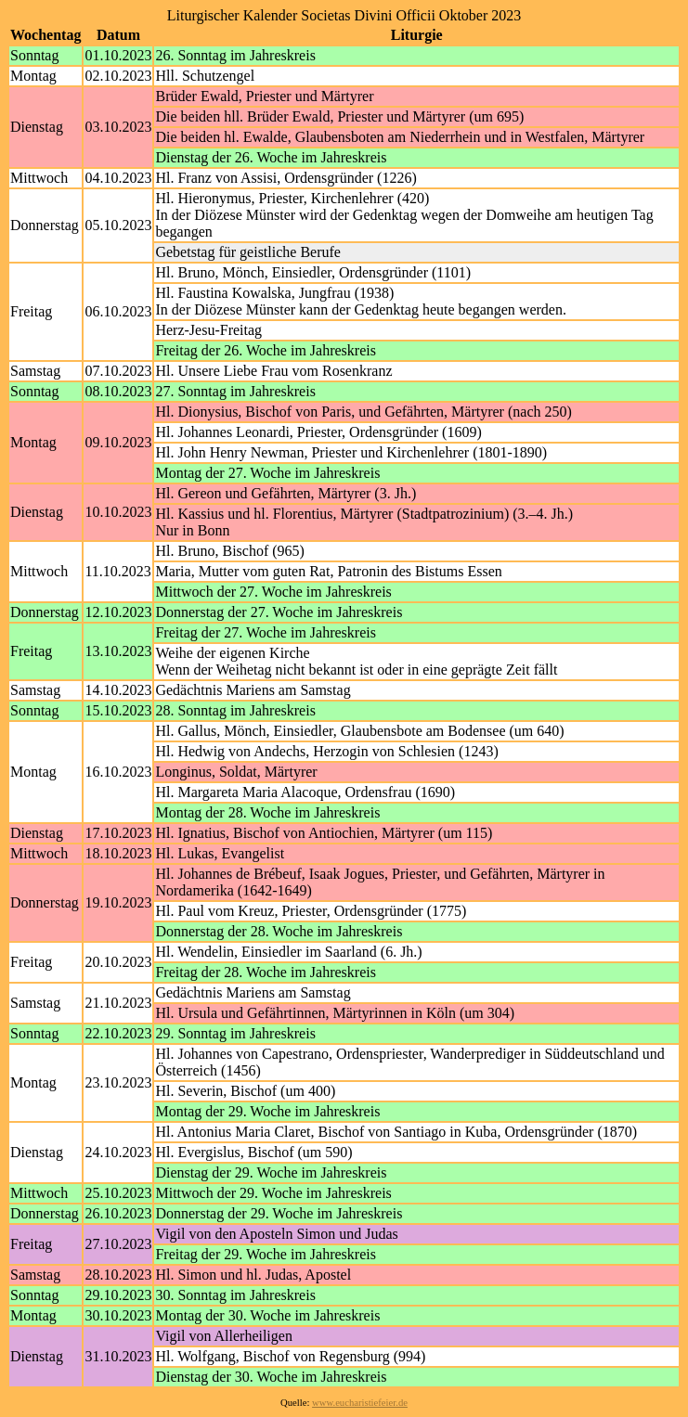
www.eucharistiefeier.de (360, 1403)
